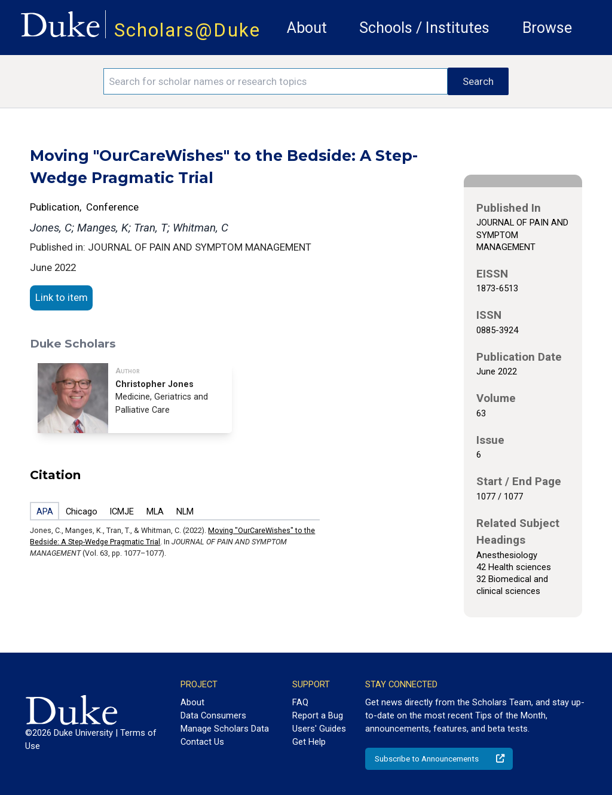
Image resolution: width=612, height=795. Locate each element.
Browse (547, 27)
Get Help (309, 741)
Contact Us (202, 741)
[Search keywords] (275, 81)
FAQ (300, 702)
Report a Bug (317, 715)
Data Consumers (213, 715)
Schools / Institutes (424, 27)
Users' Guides (319, 728)
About (307, 27)
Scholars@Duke (187, 30)
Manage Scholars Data (224, 728)
